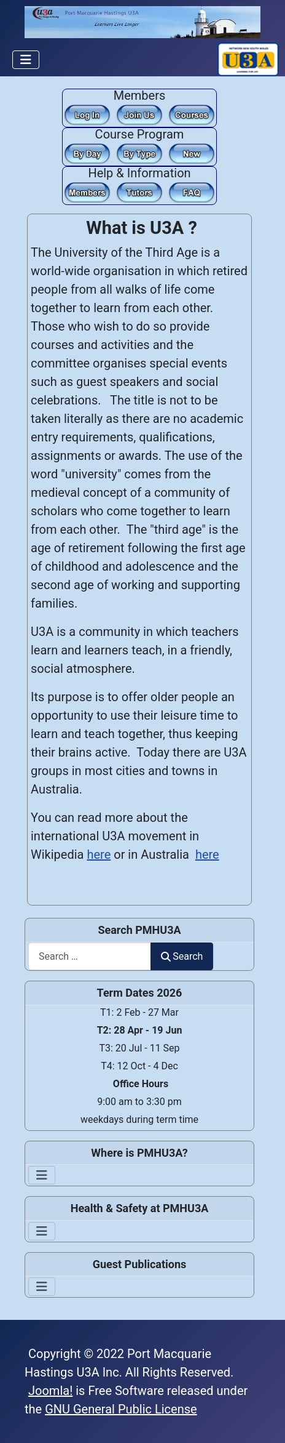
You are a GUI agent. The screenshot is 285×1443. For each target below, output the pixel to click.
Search (182, 956)
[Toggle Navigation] (25, 59)
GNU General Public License (121, 1409)
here (99, 854)
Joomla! (50, 1390)
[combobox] (89, 956)
